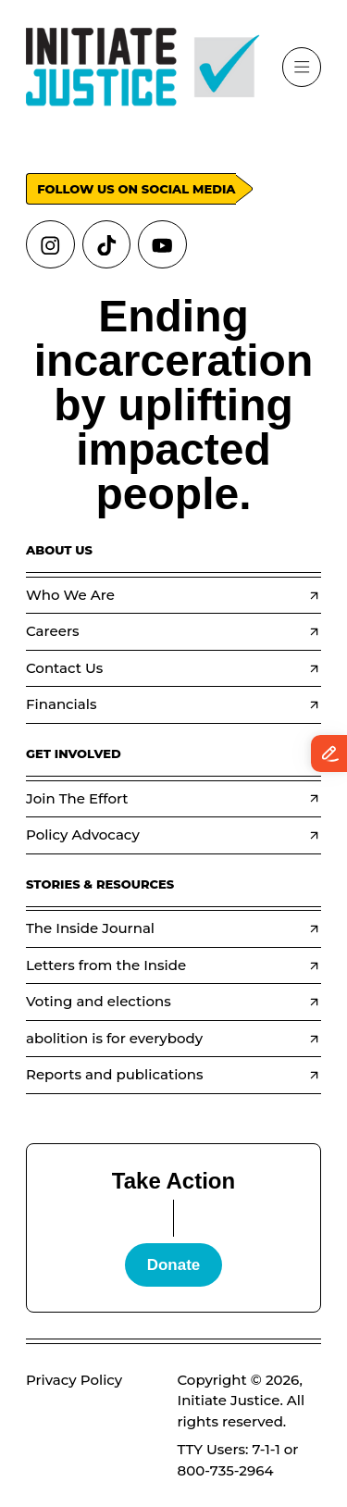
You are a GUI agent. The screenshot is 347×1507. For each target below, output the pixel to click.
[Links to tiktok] (106, 244)
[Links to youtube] (162, 244)
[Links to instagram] (50, 244)
